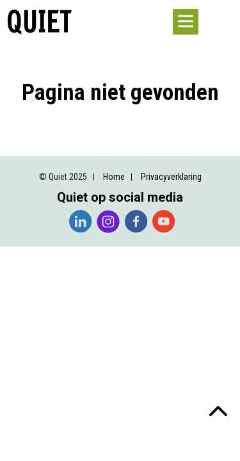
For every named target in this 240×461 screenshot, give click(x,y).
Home (114, 177)
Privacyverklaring (171, 177)
